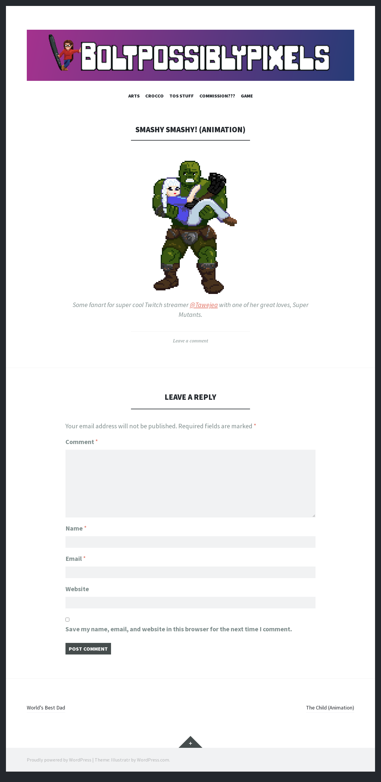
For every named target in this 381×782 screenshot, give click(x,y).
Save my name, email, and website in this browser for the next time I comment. (178, 631)
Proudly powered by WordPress (59, 764)
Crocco (154, 96)
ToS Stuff (181, 96)
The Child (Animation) (324, 711)
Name (76, 524)
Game (247, 96)
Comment (81, 442)
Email (75, 557)
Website (77, 589)
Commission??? (217, 96)
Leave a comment (190, 340)
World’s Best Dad (49, 711)
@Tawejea (204, 304)
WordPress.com (153, 764)
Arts (134, 96)
